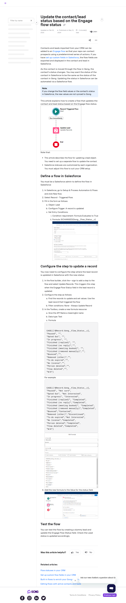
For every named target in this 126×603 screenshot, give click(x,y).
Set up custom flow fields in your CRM (58, 575)
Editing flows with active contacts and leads (61, 584)
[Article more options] (96, 40)
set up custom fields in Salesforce (62, 57)
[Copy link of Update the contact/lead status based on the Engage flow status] (64, 25)
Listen (94, 32)
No (88, 552)
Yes (75, 552)
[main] (69, 301)
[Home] (5, 3)
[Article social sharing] (90, 40)
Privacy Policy (94, 595)
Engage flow (59, 51)
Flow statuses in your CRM (53, 570)
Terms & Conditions (78, 595)
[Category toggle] (36, 22)
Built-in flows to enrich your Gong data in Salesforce (65, 579)
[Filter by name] (21, 20)
